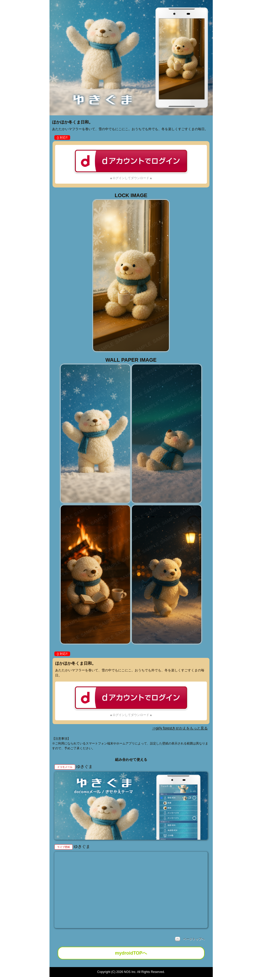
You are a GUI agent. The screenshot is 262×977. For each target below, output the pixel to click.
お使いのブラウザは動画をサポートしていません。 (131, 890)
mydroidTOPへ (131, 953)
